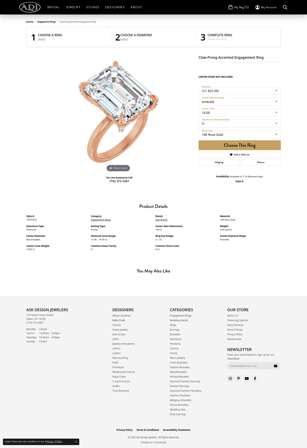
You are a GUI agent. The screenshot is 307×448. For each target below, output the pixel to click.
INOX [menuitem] (115, 339)
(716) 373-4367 (119, 181)
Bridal (53, 7)
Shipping (219, 162)
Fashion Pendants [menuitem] (180, 395)
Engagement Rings (46, 21)
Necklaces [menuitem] (175, 339)
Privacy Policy (234, 334)
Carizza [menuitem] (117, 325)
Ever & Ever (161, 219)
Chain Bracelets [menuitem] (179, 362)
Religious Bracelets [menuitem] (181, 400)
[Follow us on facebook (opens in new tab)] (255, 378)
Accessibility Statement (176, 430)
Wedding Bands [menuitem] (179, 320)
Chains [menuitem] (174, 353)
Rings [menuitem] (173, 325)
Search (41, 39)
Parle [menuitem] (115, 362)
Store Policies (234, 329)
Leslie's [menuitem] (117, 353)
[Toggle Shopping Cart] (238, 7)
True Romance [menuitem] (121, 390)
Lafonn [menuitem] (117, 348)
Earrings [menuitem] (174, 329)
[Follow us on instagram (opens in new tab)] (230, 378)
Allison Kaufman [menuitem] (122, 315)
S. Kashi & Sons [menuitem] (121, 381)
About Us (232, 315)
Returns (260, 162)
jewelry (30, 21)
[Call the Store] (35, 322)
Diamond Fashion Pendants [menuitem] (186, 390)
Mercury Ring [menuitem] (120, 358)
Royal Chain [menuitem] (119, 376)
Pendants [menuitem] (175, 343)
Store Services (235, 325)
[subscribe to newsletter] (275, 366)
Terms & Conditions (147, 430)
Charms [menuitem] (174, 348)
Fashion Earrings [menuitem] (179, 386)
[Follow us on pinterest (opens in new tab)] (238, 378)
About (136, 7)
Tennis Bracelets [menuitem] (179, 405)
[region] (118, 114)
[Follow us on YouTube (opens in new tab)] (247, 378)
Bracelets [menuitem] (175, 334)
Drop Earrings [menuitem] (178, 414)
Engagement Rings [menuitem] (181, 315)
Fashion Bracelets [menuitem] (180, 367)
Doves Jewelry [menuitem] (120, 329)
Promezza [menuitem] (118, 367)
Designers (115, 7)
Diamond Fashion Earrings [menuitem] (185, 381)
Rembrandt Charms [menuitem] (124, 372)
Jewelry (73, 7)
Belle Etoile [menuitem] (119, 320)
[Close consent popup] (76, 442)
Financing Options (237, 320)
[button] (265, 7)
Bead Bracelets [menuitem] (178, 372)
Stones (92, 7)
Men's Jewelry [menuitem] (177, 358)
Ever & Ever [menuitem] (119, 334)
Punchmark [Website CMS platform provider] (160, 442)
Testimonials (234, 339)
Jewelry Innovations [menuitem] (124, 343)
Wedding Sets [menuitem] (178, 409)
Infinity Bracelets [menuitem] (179, 376)
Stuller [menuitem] (116, 386)
